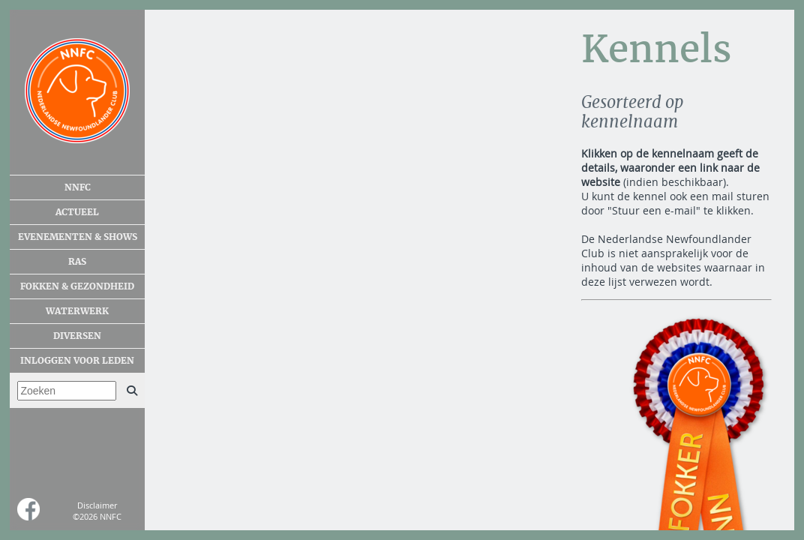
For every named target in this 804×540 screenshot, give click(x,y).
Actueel (77, 212)
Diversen (77, 336)
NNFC (77, 188)
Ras (77, 262)
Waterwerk (77, 311)
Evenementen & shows (77, 237)
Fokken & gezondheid (77, 286)
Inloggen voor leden (77, 361)
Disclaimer (97, 505)
